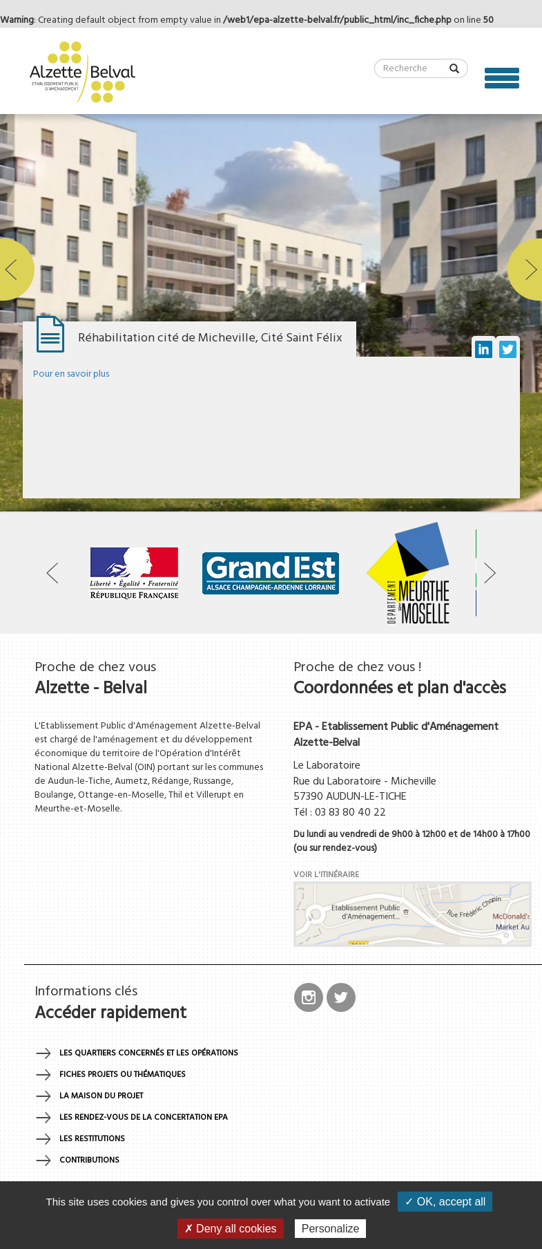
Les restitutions (92, 1139)
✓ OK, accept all (445, 1202)
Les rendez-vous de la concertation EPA (143, 1118)
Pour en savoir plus (71, 374)
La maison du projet (101, 1096)
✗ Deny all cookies (230, 1228)
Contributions (89, 1160)
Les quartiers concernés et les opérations (148, 1053)
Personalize (331, 1228)
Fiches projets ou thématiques (122, 1075)
